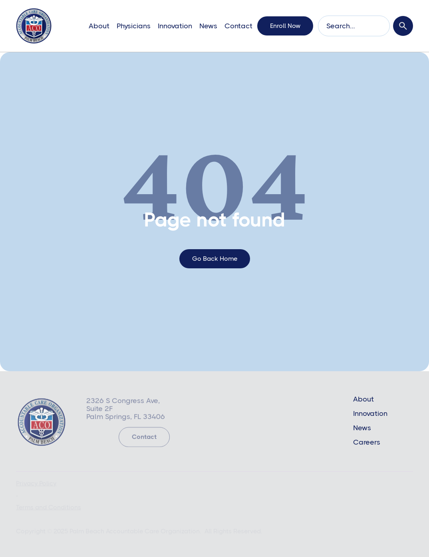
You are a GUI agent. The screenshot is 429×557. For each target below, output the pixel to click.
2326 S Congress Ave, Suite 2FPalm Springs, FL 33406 (125, 409)
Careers (366, 442)
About (99, 26)
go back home (214, 258)
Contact (238, 26)
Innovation (175, 26)
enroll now (285, 26)
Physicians (134, 26)
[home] (34, 26)
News (208, 26)
